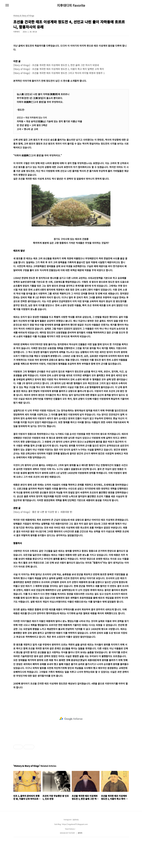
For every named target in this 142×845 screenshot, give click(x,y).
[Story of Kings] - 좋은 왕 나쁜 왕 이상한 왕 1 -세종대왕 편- (43, 512)
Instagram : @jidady (71, 819)
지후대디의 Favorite (71, 5)
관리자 (80, 833)
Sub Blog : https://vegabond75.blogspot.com (71, 824)
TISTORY (71, 833)
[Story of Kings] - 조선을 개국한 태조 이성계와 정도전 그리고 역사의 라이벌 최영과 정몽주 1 (59, 73)
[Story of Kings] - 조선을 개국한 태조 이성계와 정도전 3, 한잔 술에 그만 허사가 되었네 (56, 65)
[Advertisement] (71, 718)
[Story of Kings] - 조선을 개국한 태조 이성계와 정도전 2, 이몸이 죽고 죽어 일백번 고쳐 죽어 (58, 69)
